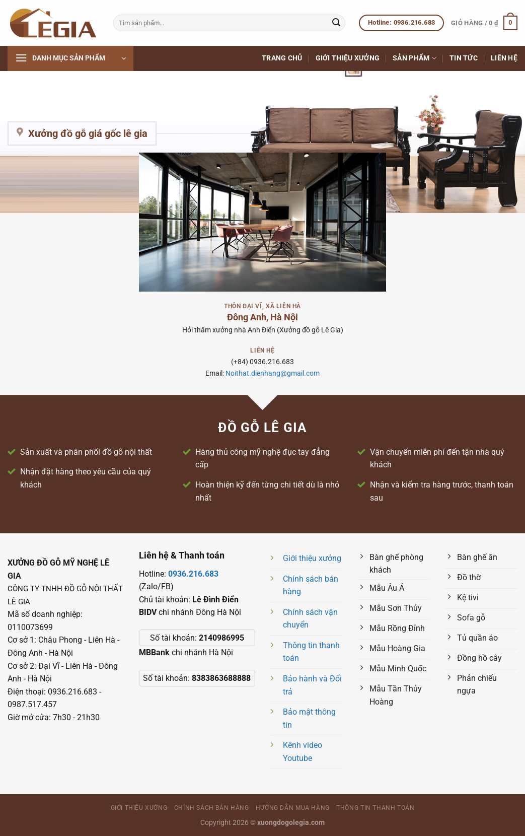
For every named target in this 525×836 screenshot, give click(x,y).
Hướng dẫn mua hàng (293, 807)
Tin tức (463, 58)
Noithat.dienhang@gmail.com (273, 373)
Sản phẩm (414, 58)
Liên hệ (504, 58)
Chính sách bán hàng (211, 807)
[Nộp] (336, 23)
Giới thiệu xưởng (348, 58)
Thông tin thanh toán (375, 807)
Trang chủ (282, 58)
